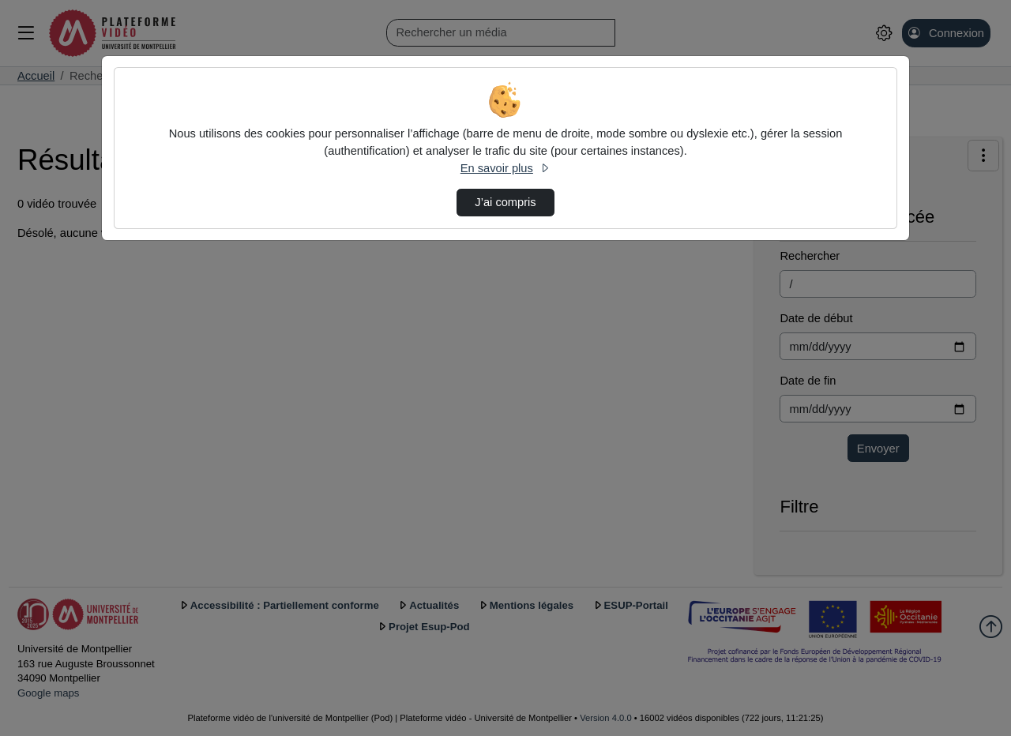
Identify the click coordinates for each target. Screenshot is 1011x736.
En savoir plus (505, 168)
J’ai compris (505, 202)
